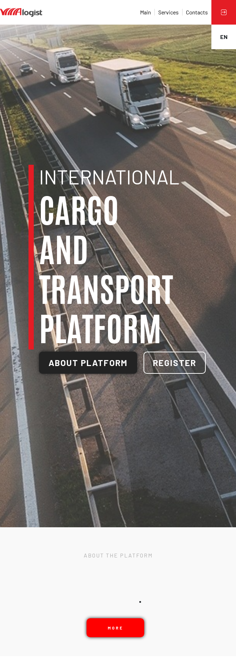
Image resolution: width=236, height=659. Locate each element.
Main (145, 12)
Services (168, 12)
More (115, 627)
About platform (88, 363)
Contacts (197, 12)
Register (174, 363)
